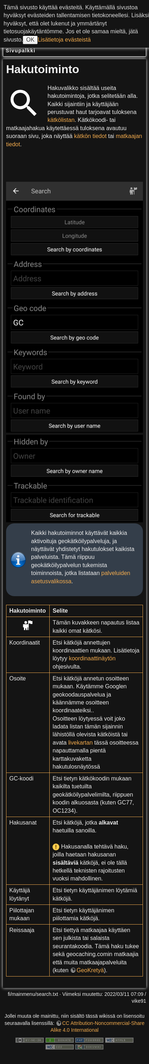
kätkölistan (61, 120)
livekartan (80, 743)
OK (30, 40)
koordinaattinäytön (92, 658)
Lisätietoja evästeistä (64, 40)
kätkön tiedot (90, 136)
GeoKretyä (90, 970)
